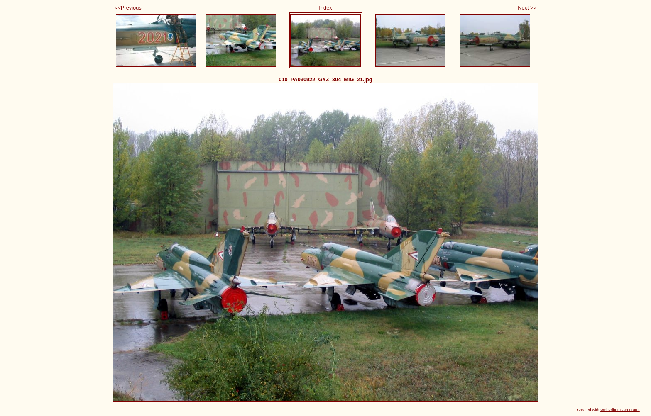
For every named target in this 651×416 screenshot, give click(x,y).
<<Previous (128, 8)
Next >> (527, 8)
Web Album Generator (620, 409)
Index (325, 8)
